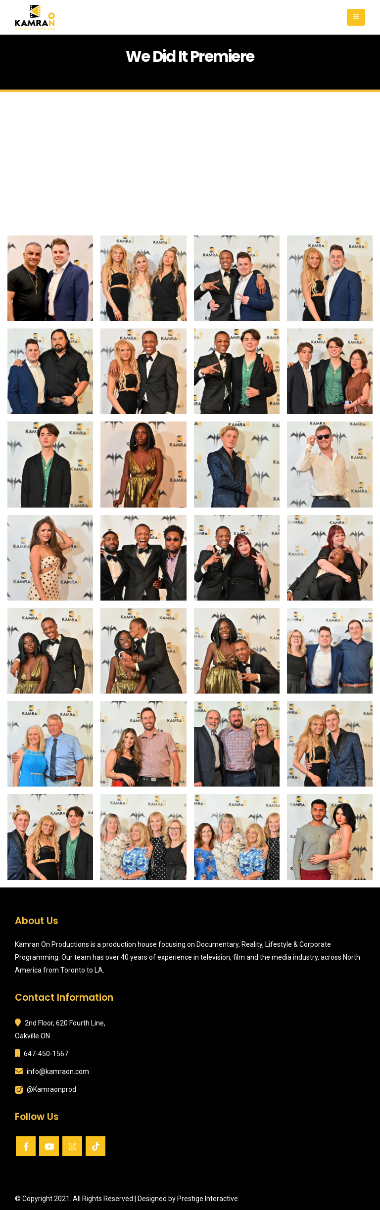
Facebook (26, 1146)
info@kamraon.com (58, 1071)
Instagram (72, 1146)
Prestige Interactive (207, 1199)
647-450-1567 (46, 1054)
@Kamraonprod (51, 1089)
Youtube (49, 1146)
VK (95, 1146)
